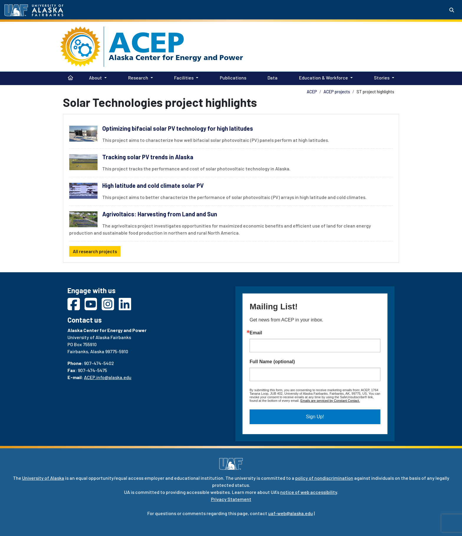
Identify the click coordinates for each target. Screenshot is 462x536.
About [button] (95, 77)
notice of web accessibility (308, 492)
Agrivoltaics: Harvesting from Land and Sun (159, 214)
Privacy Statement (231, 499)
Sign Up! (315, 416)
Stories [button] (382, 77)
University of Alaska (43, 478)
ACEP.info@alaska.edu (107, 377)
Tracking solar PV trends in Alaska (147, 156)
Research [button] (138, 77)
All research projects (95, 251)
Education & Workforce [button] (323, 77)
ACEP (146, 42)
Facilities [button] (184, 77)
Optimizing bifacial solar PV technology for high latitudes (177, 128)
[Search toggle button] (452, 10)
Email (256, 333)
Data (271, 77)
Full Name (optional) (272, 361)
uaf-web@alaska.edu (290, 513)
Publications (231, 77)
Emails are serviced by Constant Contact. (330, 400)
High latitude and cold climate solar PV (153, 185)
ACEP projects (337, 91)
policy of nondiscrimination (324, 478)
